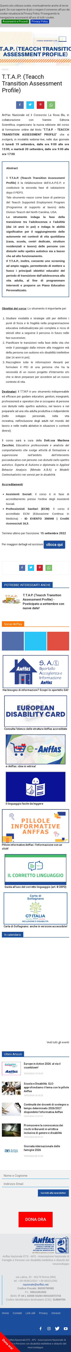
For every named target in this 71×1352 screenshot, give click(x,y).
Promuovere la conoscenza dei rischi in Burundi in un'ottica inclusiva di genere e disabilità (43, 1129)
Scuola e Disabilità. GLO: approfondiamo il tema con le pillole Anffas (46, 1087)
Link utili (30, 1313)
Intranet (55, 1313)
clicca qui (54, 544)
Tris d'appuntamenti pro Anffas (43, 1004)
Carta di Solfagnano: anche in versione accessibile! (35, 926)
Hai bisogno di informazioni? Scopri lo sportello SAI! (36, 690)
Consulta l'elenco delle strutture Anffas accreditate (35, 728)
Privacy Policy (40, 21)
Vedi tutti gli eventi (58, 1042)
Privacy (43, 1313)
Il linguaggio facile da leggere (24, 803)
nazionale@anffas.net (35, 1284)
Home (5, 1313)
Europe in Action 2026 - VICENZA (45, 985)
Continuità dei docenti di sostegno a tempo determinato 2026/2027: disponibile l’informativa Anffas (46, 1108)
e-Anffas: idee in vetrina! (21, 766)
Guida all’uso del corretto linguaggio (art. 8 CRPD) (35, 886)
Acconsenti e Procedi (15, 21)
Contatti (17, 1313)
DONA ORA (35, 1219)
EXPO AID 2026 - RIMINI (39, 943)
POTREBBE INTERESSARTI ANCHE (27, 585)
